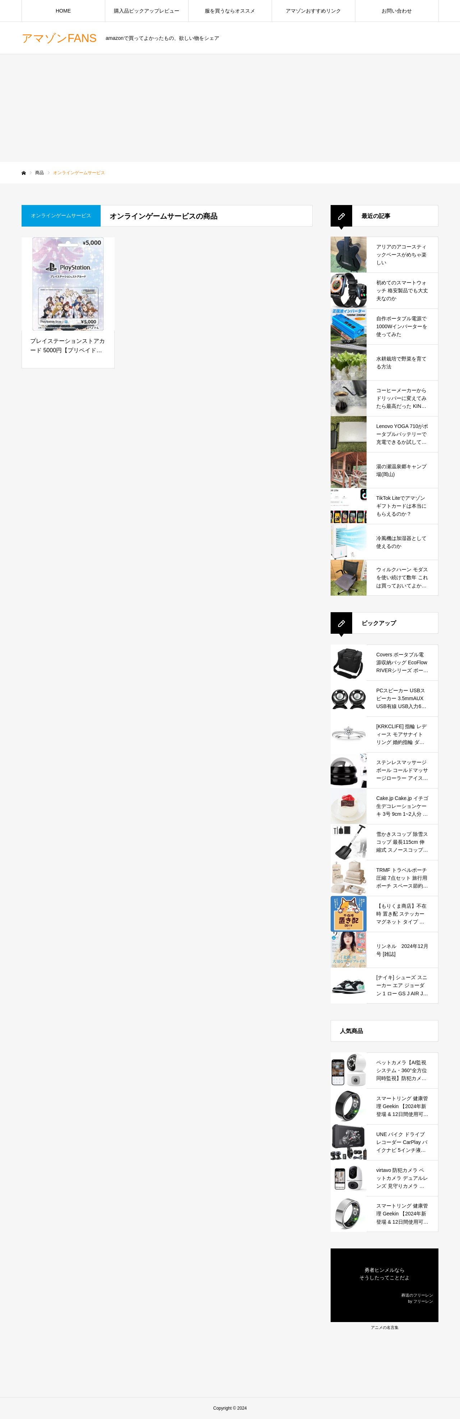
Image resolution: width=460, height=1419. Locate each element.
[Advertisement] (230, 108)
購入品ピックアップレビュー (146, 11)
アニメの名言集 (385, 1327)
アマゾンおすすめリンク (313, 11)
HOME (63, 11)
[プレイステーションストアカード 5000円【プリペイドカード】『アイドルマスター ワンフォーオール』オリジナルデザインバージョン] (68, 284)
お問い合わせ (397, 11)
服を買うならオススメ (230, 11)
